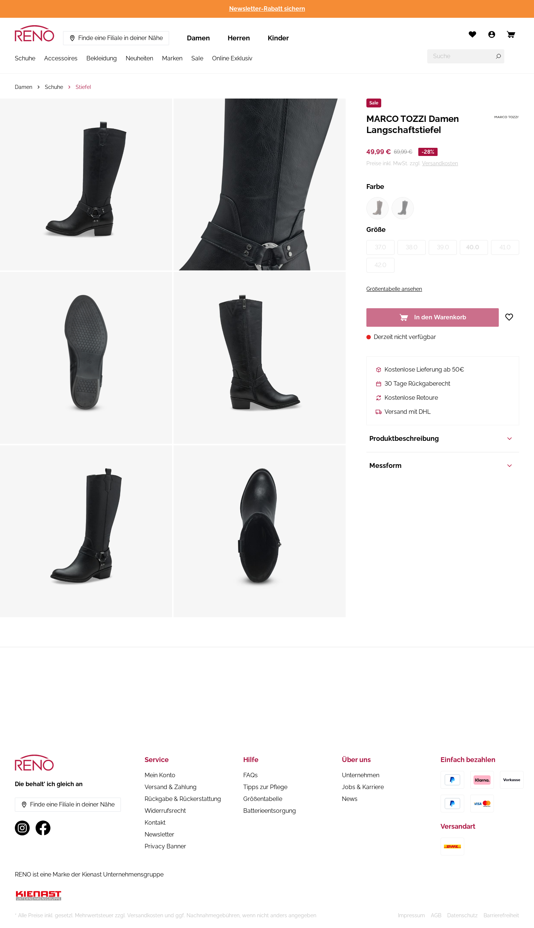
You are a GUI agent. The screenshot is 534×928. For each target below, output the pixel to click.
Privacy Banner (165, 846)
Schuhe (25, 58)
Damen (198, 38)
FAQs (250, 775)
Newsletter (159, 834)
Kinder (278, 38)
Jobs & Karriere (363, 787)
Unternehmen (360, 775)
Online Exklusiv (232, 58)
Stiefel (83, 87)
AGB (436, 915)
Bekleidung (101, 58)
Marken (172, 58)
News (349, 798)
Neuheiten (139, 58)
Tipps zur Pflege (265, 787)
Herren (239, 38)
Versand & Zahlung (171, 787)
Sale (197, 58)
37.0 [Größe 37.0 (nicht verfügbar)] (380, 247)
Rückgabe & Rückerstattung (183, 798)
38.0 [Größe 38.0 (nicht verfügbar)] (412, 247)
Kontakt (155, 822)
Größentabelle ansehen (394, 289)
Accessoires (61, 58)
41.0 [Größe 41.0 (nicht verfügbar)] (505, 247)
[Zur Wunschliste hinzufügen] (512, 317)
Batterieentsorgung (269, 810)
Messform (441, 465)
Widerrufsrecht (165, 810)
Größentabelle (262, 798)
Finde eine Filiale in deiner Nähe (116, 37)
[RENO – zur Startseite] (34, 33)
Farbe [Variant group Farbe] (375, 186)
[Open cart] (511, 34)
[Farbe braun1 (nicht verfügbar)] (377, 208)
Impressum (411, 915)
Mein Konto (160, 775)
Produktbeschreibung (441, 438)
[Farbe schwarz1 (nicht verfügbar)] (403, 208)
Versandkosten (440, 163)
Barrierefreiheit (501, 915)
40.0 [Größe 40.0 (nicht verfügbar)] (472, 247)
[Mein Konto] (492, 34)
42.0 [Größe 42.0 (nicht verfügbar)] (380, 265)
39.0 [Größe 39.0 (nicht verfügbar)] (443, 247)
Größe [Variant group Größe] (376, 229)
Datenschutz (462, 915)
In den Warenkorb (432, 317)
